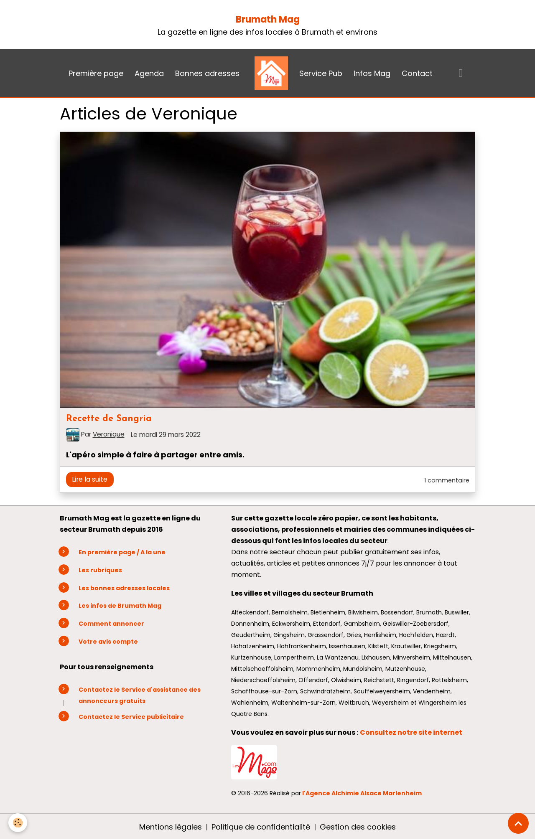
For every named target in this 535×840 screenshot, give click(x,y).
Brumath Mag (268, 19)
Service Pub (320, 73)
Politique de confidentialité (260, 827)
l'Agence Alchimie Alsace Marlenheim (362, 793)
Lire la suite (89, 479)
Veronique (109, 434)
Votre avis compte (108, 641)
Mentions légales (170, 827)
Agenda (149, 73)
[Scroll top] (518, 823)
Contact (417, 73)
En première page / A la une (122, 552)
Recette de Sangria (109, 418)
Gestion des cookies (358, 827)
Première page (96, 73)
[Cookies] (17, 822)
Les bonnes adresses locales (124, 588)
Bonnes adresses (207, 73)
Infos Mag (372, 73)
